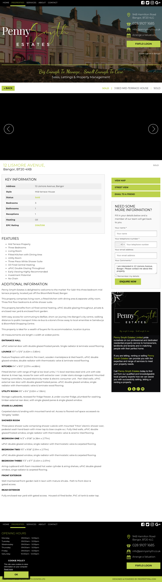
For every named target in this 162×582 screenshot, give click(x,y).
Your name (121, 228)
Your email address (124, 249)
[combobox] (120, 244)
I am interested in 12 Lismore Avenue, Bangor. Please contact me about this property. (136, 268)
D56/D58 (40, 225)
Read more (8, 569)
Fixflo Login (143, 43)
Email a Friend (125, 194)
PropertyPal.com (147, 579)
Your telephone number (127, 239)
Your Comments (123, 260)
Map (120, 180)
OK (16, 574)
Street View (121, 187)
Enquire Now (128, 281)
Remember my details (128, 276)
